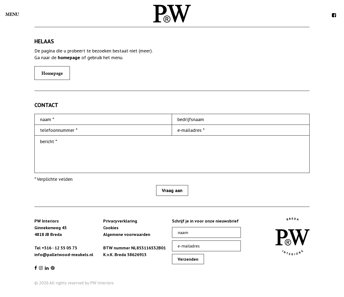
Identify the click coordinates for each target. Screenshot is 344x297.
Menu (12, 14)
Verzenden (188, 259)
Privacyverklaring (120, 221)
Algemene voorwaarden (126, 234)
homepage (69, 57)
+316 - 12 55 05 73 (59, 247)
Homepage (52, 73)
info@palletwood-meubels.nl (63, 254)
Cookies (111, 227)
